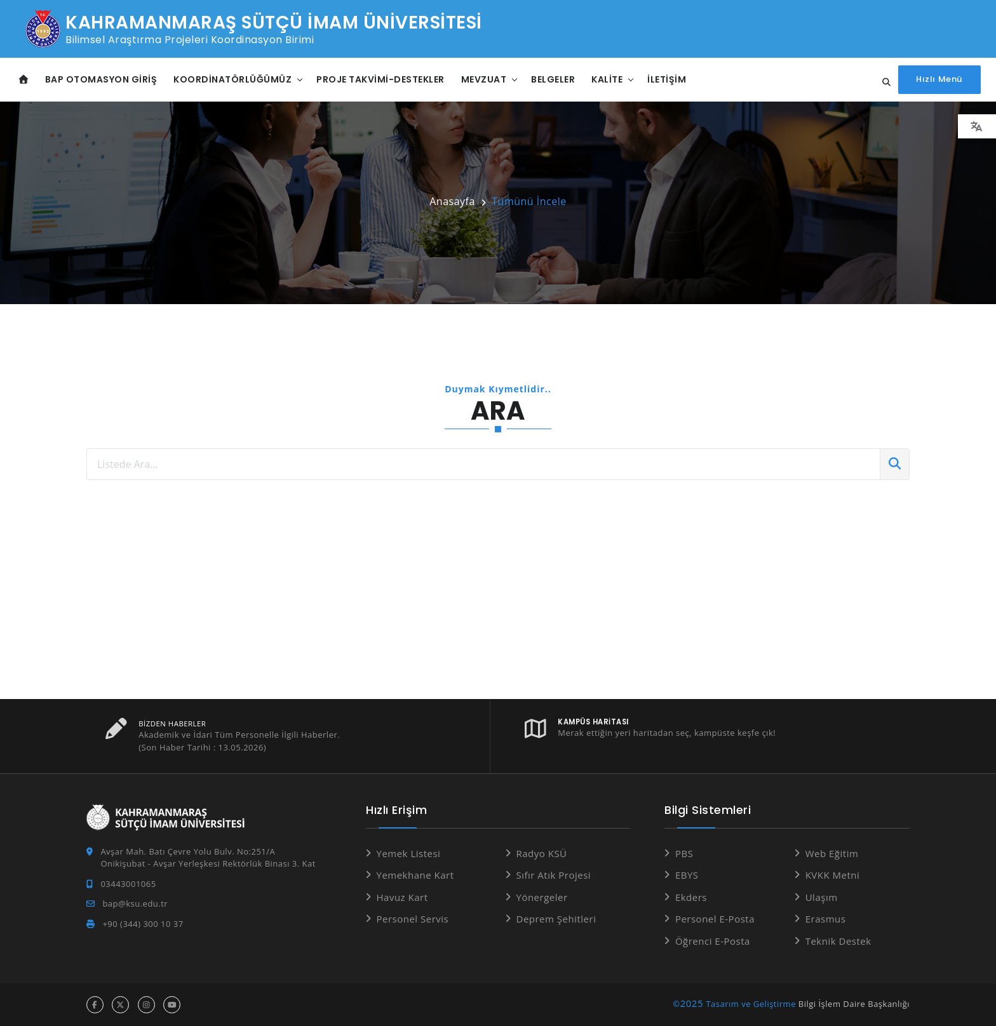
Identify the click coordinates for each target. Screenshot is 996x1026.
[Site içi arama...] (883, 82)
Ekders (691, 897)
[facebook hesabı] (95, 1005)
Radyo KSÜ (541, 853)
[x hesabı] (120, 1005)
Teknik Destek (838, 941)
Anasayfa (452, 201)
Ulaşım (821, 897)
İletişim (666, 79)
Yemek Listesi (409, 853)
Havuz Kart (402, 897)
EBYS (687, 875)
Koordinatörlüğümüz (232, 79)
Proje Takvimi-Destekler (380, 79)
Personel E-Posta (715, 918)
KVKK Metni (832, 875)
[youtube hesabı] (172, 1005)
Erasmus (825, 918)
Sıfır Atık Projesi (553, 875)
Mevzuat (484, 79)
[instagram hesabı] (146, 1005)
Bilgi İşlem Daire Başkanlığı (854, 1003)
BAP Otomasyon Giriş (101, 79)
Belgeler (553, 79)
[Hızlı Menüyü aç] (940, 79)
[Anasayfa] (24, 80)
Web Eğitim (832, 853)
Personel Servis (413, 918)
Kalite (606, 79)
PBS (684, 853)
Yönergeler (542, 897)
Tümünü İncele (529, 201)
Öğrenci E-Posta (712, 941)
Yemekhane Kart (415, 875)
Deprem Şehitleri (556, 918)
